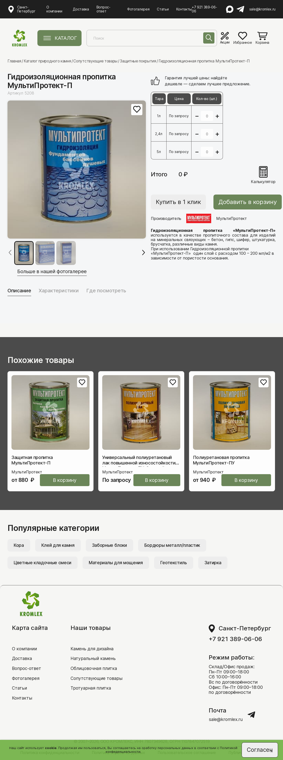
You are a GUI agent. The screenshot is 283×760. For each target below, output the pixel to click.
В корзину (69, 480)
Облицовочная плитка (95, 661)
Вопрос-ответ (103, 9)
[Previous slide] (9, 253)
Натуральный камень (93, 651)
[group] (76, 169)
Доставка (81, 9)
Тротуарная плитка (91, 681)
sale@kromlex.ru (262, 9)
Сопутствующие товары (97, 671)
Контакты (184, 9)
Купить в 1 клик (178, 201)
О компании (54, 9)
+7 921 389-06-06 (204, 9)
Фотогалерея (138, 9)
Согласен (259, 749)
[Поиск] (208, 38)
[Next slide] (143, 253)
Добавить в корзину (244, 201)
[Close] (270, 751)
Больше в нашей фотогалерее (56, 271)
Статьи (163, 9)
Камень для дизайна (93, 641)
